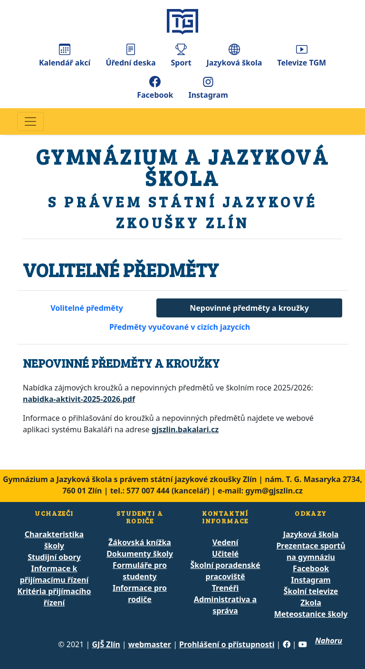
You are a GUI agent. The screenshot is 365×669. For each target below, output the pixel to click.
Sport (181, 56)
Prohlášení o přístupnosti (226, 644)
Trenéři (225, 588)
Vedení (225, 542)
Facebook (155, 88)
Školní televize (311, 591)
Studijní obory (54, 557)
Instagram (208, 88)
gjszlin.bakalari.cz (185, 429)
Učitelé (225, 553)
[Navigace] (30, 121)
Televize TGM (301, 56)
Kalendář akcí (64, 56)
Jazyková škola (234, 56)
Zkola (310, 602)
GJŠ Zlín (106, 644)
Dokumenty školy (139, 553)
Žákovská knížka (139, 542)
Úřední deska (130, 56)
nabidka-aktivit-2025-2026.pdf (79, 399)
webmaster (149, 644)
